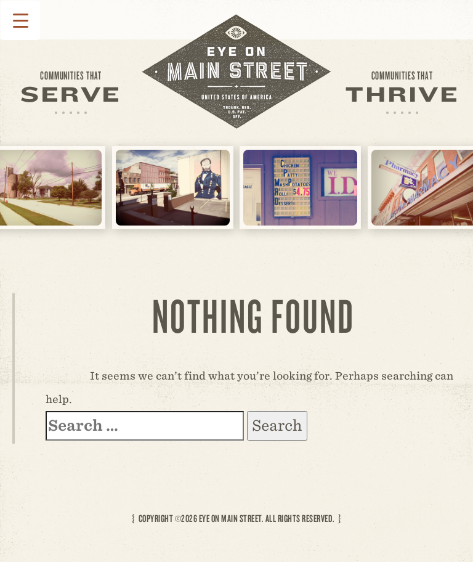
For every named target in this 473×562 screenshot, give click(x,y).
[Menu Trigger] (20, 20)
